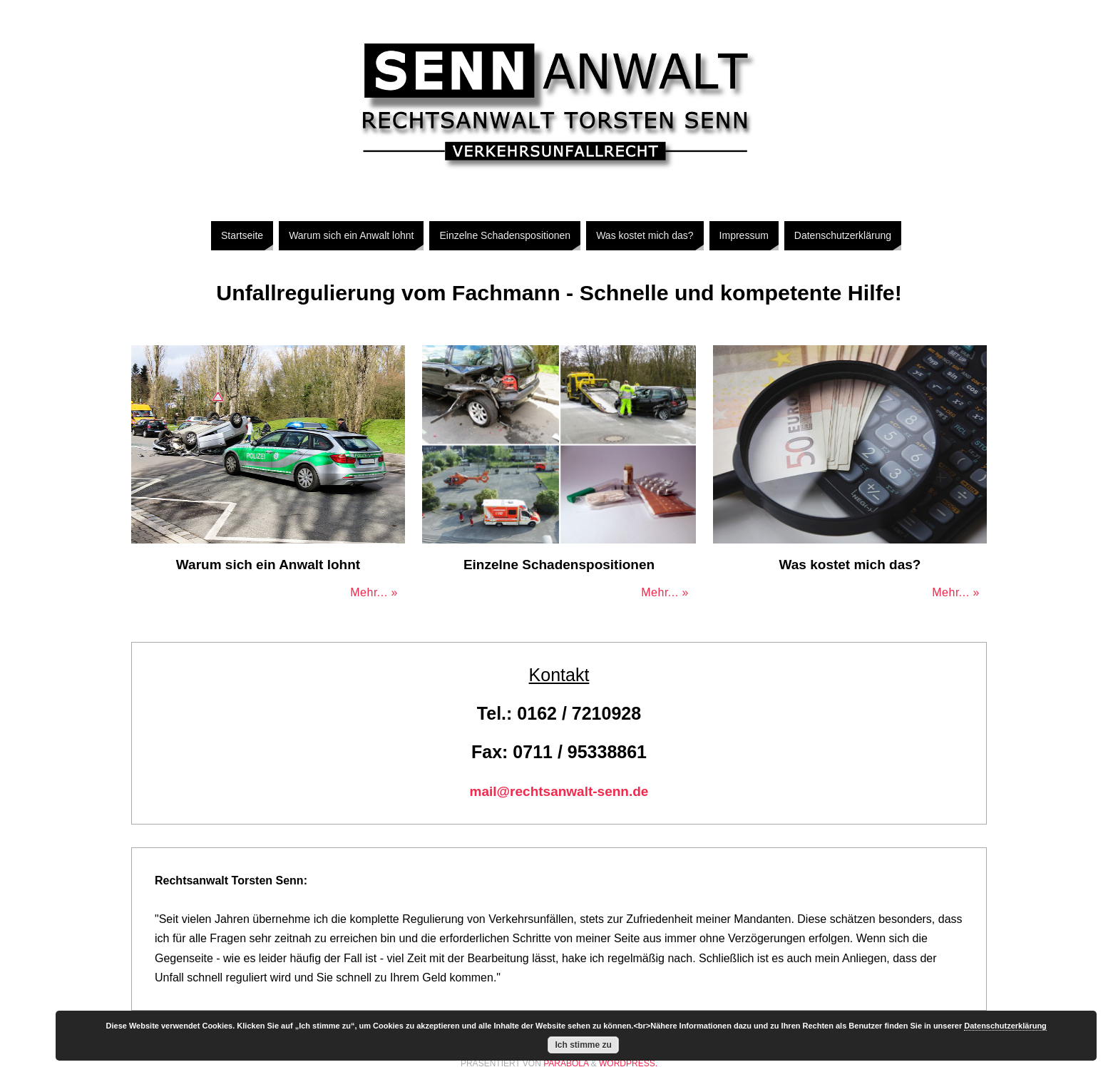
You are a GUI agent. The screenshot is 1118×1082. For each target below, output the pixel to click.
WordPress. (628, 1063)
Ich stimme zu (583, 1045)
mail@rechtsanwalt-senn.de (559, 791)
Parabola (565, 1063)
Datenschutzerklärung (1005, 1025)
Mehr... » (374, 592)
